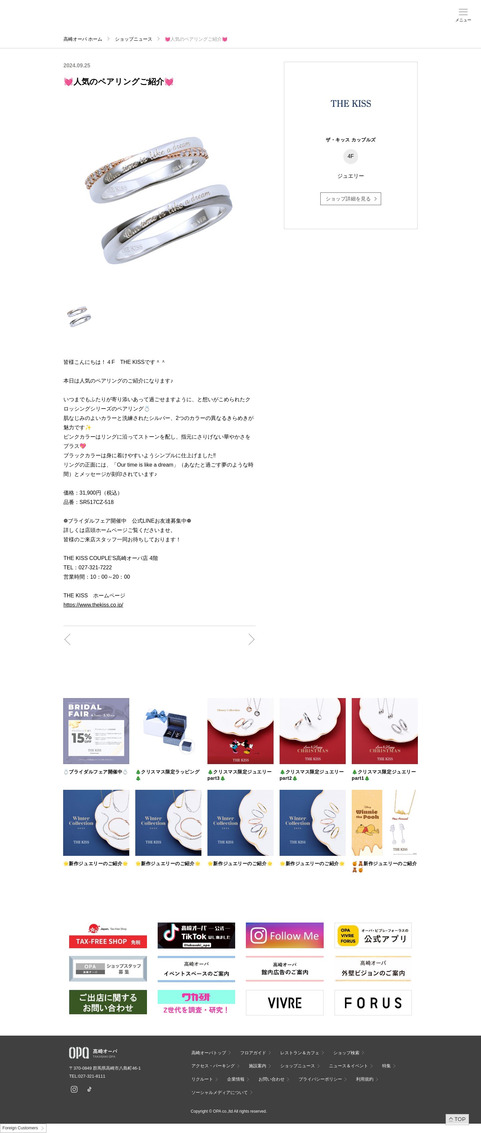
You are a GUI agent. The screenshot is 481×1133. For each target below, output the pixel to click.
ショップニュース (133, 39)
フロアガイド (87, 20)
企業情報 (236, 1079)
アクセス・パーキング (140, 22)
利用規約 (364, 1079)
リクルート (202, 1079)
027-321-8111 (94, 1076)
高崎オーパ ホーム (82, 39)
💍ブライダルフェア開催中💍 (95, 771)
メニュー (463, 20)
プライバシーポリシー (320, 1079)
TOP (460, 1119)
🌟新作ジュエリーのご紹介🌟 (95, 863)
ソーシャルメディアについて (219, 1092)
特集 (386, 1065)
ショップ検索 (114, 20)
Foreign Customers (20, 1128)
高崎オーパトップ (208, 1052)
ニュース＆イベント (192, 22)
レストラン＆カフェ (299, 1052)
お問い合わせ (272, 1079)
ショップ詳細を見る (348, 198)
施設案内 (166, 20)
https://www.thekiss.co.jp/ (93, 605)
